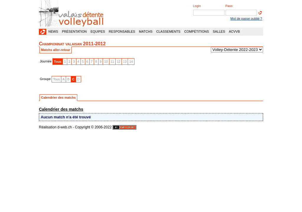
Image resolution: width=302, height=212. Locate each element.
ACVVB (234, 31)
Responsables (122, 31)
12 (118, 61)
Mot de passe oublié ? (246, 18)
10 (106, 61)
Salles (219, 31)
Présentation (74, 31)
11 (112, 61)
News (53, 31)
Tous (57, 61)
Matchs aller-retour (55, 50)
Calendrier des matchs (58, 97)
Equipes (98, 31)
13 (125, 61)
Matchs (145, 31)
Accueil (43, 32)
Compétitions (196, 31)
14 (131, 61)
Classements (168, 31)
